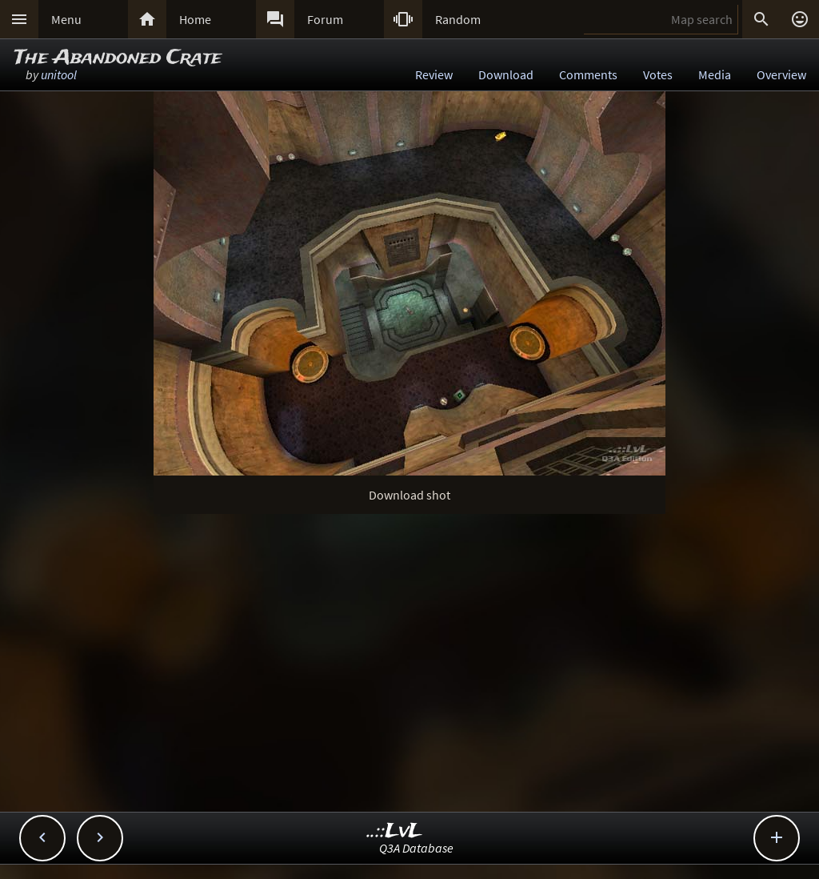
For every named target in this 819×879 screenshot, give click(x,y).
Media (714, 74)
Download (505, 74)
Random (458, 19)
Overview (781, 74)
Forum (325, 19)
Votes (658, 74)
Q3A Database (416, 848)
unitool (59, 74)
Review (434, 74)
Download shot (409, 495)
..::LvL (394, 831)
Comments (588, 74)
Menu (66, 19)
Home (195, 19)
